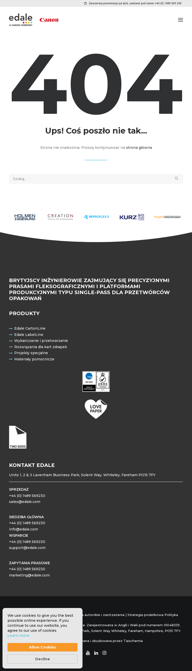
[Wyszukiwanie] (96, 179)
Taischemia (133, 641)
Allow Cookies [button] (42, 647)
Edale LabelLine (28, 334)
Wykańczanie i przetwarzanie (41, 340)
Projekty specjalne (31, 353)
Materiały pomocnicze (34, 359)
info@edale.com (23, 529)
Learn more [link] (19, 635)
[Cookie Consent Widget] (42, 638)
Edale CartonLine (30, 328)
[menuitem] (133, 3)
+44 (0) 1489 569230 (27, 495)
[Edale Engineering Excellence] (33, 20)
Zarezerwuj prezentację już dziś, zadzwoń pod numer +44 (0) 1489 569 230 (135, 3)
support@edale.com (27, 547)
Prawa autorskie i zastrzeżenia (98, 615)
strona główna (139, 147)
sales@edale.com (24, 501)
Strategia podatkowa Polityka (153, 615)
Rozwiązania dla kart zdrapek (40, 347)
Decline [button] (42, 659)
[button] (180, 20)
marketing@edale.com (29, 575)
